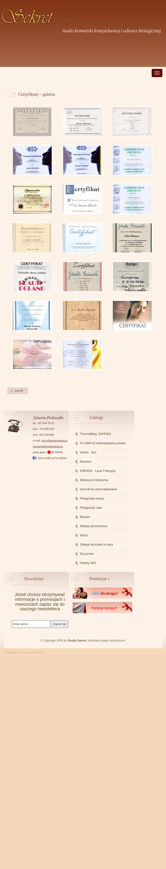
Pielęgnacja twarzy (92, 498)
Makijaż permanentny (94, 526)
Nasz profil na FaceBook (52, 458)
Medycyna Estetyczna (94, 480)
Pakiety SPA (88, 563)
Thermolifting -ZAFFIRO (95, 434)
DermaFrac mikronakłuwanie (98, 489)
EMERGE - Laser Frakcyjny (98, 471)
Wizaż (84, 535)
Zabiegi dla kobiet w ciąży (96, 544)
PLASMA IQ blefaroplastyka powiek (103, 443)
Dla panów (87, 553)
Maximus (85, 461)
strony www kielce (31, 652)
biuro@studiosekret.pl (54, 440)
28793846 (55, 452)
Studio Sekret (77, 640)
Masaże (85, 517)
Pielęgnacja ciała (91, 507)
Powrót (17, 390)
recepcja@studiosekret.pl (48, 446)
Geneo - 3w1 (88, 452)
